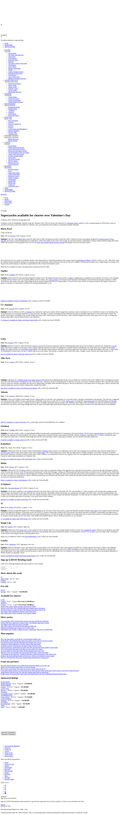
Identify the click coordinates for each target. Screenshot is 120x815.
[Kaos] (107, 401)
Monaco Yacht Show (14, 68)
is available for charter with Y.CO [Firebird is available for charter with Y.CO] (14, 440)
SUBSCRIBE (8, 45)
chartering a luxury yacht (74, 223)
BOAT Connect (13, 161)
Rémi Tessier (41, 452)
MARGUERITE (6, 685)
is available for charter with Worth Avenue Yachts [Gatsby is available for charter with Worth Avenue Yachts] (18, 556)
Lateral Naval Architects (83, 260)
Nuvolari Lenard (103, 239)
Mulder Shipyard (6, 683)
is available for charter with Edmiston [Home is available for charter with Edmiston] (14, 480)
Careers (6, 751)
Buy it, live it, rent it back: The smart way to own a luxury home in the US (23, 669)
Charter (6, 766)
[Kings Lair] (23, 530)
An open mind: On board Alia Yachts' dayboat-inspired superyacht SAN (22, 651)
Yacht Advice (12, 67)
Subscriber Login (13, 186)
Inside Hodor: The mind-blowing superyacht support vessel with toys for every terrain (26, 641)
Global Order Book (14, 174)
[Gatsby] (70, 547)
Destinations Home (14, 107)
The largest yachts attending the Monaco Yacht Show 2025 (18, 611)
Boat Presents (8, 771)
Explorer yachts (13, 88)
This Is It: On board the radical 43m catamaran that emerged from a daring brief (25, 657)
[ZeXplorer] (30, 491)
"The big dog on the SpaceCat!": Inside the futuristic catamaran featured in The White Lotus (28, 654)
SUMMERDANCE (6, 695)
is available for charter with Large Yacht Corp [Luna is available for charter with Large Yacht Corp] (16, 354)
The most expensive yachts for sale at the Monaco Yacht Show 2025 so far (23, 610)
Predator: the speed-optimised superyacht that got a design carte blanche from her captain (27, 656)
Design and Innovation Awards (17, 151)
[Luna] (34, 346)
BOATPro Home (13, 169)
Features (7, 204)
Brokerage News (13, 60)
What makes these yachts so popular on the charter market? (18, 613)
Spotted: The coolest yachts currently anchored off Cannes (18, 606)
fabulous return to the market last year (29, 380)
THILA (3, 705)
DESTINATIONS (9, 104)
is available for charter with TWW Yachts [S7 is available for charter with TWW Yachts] (14, 519)
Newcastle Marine (13, 488)
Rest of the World (13, 115)
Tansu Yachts (5, 579)
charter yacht (70, 401)
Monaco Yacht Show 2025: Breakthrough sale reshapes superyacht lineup (23, 608)
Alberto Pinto (40, 383)
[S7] (66, 510)
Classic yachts (12, 90)
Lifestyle (11, 122)
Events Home (12, 146)
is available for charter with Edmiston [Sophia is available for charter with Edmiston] (14, 301)
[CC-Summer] (28, 312)
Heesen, (11, 467)
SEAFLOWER (5, 682)
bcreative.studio (9, 779)
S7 (1, 577)
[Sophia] (71, 278)
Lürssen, (11, 309)
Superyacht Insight (14, 173)
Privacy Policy (8, 756)
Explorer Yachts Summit (15, 156)
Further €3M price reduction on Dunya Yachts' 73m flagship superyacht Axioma (25, 623)
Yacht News (11, 56)
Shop (6, 776)
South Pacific (12, 114)
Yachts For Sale (9, 764)
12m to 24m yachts (14, 77)
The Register (12, 65)
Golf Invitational (13, 164)
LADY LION (5, 688)
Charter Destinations (14, 100)
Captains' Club (12, 134)
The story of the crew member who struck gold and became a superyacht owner (24, 652)
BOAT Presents (13, 141)
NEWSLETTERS (9, 47)
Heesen (23, 470)
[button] (60, 211)
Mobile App (11, 183)
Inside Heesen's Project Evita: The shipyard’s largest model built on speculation (25, 672)
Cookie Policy (8, 754)
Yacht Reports (12, 58)
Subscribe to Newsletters (8, 732)
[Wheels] (38, 399)
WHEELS (4, 603)
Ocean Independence (30, 536)
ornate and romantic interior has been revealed (50, 242)
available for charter (90, 530)
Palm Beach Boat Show (15, 73)
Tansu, (11, 507)
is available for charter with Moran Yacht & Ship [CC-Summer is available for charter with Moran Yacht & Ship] (19, 320)
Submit (3, 569)
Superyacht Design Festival (16, 149)
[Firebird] (82, 435)
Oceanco (12, 236)
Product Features (13, 178)
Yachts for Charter (13, 99)
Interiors (10, 125)
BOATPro (4, 194)
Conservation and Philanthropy (17, 129)
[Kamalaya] (45, 451)
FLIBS (10, 70)
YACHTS (7, 50)
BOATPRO (7, 166)
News (10, 171)
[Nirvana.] (114, 401)
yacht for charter (53, 279)
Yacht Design (12, 75)
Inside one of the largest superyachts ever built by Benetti (18, 667)
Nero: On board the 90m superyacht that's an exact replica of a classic (22, 649)
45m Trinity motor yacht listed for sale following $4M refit (18, 626)
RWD (4, 279)
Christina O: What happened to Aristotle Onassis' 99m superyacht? (21, 644)
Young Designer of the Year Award (18, 152)
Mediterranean (12, 109)
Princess (3, 690)
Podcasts (11, 62)
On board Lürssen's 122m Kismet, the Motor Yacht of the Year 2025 (21, 646)
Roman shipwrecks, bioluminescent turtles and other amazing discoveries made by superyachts (29, 647)
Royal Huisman (5, 704)
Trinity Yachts (5, 697)
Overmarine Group (6, 693)
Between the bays (13, 163)
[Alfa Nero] (11, 380)
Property (10, 127)
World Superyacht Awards (16, 147)
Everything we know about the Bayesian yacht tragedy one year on (21, 642)
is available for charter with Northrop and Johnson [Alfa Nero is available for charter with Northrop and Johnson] (19, 388)
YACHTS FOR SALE (11, 80)
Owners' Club (12, 132)
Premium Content (13, 176)
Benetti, (10, 527)
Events (6, 772)
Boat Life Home (13, 120)
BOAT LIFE (8, 117)
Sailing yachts (12, 87)
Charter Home (12, 97)
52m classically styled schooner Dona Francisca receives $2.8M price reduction (25, 621)
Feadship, (12, 430)
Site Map (7, 777)
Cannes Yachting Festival (15, 72)
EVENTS (7, 142)
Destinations (8, 767)
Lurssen (3, 687)
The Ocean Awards (14, 159)
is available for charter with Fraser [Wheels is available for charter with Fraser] (13, 422)
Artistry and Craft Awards (16, 154)
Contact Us (11, 184)
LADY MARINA (6, 699)
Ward (2, 707)
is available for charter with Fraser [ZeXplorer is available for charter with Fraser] (14, 499)
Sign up (3, 804)
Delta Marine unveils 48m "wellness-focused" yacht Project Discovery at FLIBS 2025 (26, 629)
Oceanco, (11, 343)
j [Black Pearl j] (23, 239)
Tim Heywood (5, 452)
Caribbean (11, 110)
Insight (6, 199)
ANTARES (4, 702)
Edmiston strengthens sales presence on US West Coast (17, 628)
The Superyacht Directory (16, 55)
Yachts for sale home (14, 83)
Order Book (8, 201)
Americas (11, 112)
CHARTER (7, 94)
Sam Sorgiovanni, (89, 401)
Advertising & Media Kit (12, 746)
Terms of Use (8, 753)
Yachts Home (12, 53)
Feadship (12, 275)
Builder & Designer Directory (17, 78)
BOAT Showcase (13, 139)
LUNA (3, 590)
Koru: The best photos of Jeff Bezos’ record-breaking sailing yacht (21, 639)
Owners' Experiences (14, 124)
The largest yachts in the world (17, 63)
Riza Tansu (94, 510)
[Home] (9, 33)
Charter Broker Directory (15, 102)
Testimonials (12, 179)
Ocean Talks (12, 157)
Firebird (3, 580)
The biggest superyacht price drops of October (15, 624)
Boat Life (7, 769)
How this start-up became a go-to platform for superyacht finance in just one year (25, 665)
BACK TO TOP (5, 806)
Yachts (6, 762)
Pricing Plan (12, 181)
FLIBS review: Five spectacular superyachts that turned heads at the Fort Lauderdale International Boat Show (34, 674)
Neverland (4, 692)
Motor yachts (12, 85)
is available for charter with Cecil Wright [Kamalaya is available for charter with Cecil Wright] (16, 459)
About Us (7, 748)
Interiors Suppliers (13, 131)
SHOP (6, 43)
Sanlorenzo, (12, 544)
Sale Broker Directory (14, 92)
